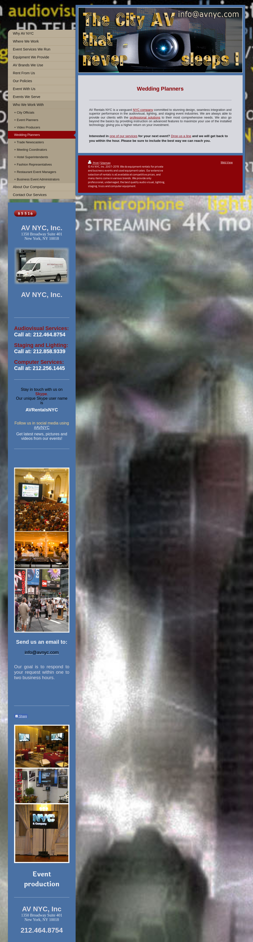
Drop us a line (181, 136)
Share (21, 716)
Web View (227, 162)
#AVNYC (41, 427)
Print (93, 162)
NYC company (143, 110)
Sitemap (105, 162)
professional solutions (145, 117)
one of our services (124, 136)
